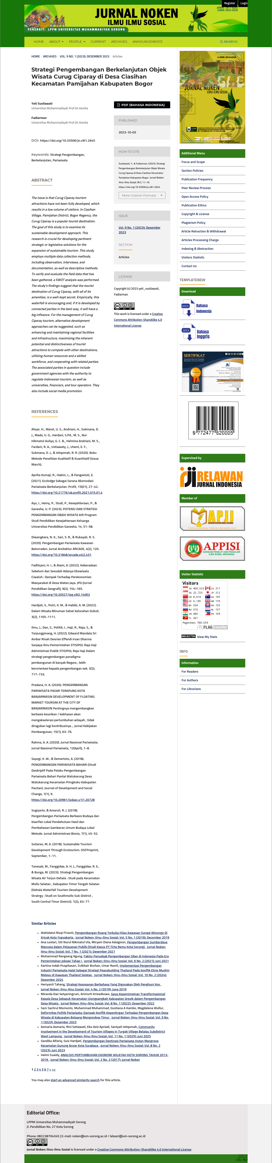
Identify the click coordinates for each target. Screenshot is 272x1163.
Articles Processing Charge (200, 240)
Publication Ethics (194, 205)
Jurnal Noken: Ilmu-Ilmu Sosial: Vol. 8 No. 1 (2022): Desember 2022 (107, 1003)
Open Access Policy (194, 196)
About (55, 41)
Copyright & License (195, 214)
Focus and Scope (193, 162)
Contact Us (189, 266)
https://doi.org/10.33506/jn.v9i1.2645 (67, 140)
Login (244, 3)
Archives (119, 41)
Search (229, 41)
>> (54, 1069)
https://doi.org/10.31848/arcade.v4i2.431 (61, 555)
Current (98, 41)
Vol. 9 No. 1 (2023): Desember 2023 (84, 56)
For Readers (189, 671)
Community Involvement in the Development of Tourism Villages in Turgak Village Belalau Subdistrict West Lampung (103, 1031)
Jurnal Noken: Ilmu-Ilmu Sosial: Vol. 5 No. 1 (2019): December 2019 (122, 937)
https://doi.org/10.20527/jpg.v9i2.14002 (60, 594)
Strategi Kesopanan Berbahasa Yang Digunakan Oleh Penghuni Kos (113, 984)
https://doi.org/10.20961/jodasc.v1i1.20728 (63, 800)
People (76, 41)
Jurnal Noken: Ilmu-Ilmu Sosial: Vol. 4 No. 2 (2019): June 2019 (83, 989)
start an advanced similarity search (75, 1080)
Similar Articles (43, 923)
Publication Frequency (197, 179)
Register (229, 3)
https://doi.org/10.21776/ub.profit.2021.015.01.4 (66, 492)
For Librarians (191, 689)
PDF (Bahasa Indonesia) (143, 105)
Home (39, 41)
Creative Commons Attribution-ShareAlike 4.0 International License (138, 320)
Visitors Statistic (192, 257)
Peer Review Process (196, 188)
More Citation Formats (139, 195)
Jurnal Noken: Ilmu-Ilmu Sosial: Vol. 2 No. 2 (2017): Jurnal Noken (95, 1059)
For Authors (189, 680)
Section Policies (192, 170)
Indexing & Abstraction (197, 248)
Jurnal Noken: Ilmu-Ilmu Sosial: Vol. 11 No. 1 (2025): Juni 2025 (107, 1036)
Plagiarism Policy (193, 222)
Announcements (147, 41)
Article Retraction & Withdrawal (203, 231)
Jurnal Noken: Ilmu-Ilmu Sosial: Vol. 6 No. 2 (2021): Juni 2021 (126, 961)
